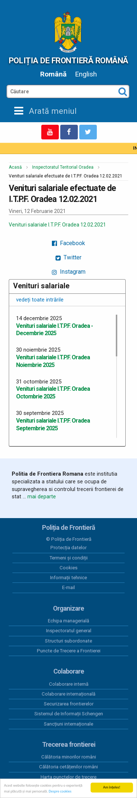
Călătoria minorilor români (68, 757)
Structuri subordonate (68, 641)
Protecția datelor (68, 547)
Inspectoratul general (68, 630)
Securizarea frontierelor (69, 704)
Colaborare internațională (68, 694)
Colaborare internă (68, 684)
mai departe (41, 496)
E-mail (68, 587)
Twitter (68, 257)
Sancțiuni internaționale (68, 724)
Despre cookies (60, 791)
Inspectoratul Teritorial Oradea (63, 167)
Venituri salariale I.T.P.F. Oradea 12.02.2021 (57, 225)
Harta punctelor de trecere (68, 777)
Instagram (68, 271)
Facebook (68, 243)
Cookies (68, 567)
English (86, 74)
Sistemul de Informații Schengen (68, 713)
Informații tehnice (68, 577)
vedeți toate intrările (40, 299)
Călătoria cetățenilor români (68, 766)
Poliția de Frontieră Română (68, 60)
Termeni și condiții (69, 558)
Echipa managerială (68, 620)
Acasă (15, 167)
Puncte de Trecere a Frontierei (68, 650)
